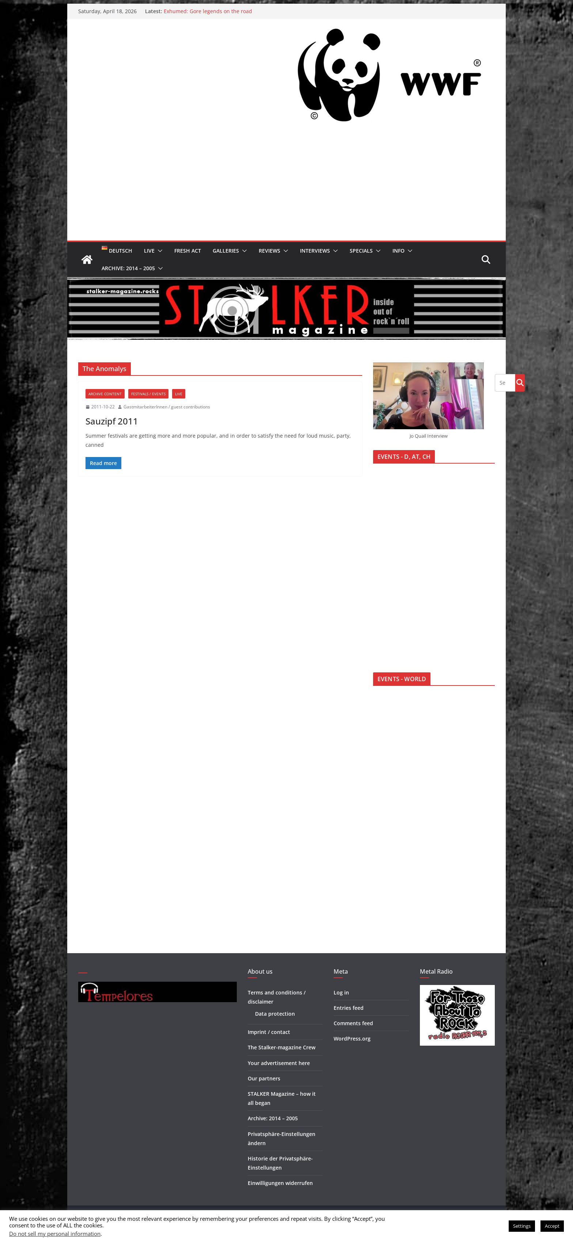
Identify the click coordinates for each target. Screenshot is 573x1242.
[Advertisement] (286, 186)
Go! (520, 382)
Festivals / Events (148, 393)
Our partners (264, 1078)
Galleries (226, 250)
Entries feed (349, 1007)
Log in (341, 992)
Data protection (275, 1013)
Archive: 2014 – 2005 (128, 268)
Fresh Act (187, 250)
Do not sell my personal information (54, 1233)
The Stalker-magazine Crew (281, 1047)
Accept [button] (552, 1226)
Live (149, 250)
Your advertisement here (279, 1063)
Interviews (315, 250)
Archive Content (105, 393)
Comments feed (353, 1023)
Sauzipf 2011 (112, 421)
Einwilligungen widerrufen (280, 1182)
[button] (159, 251)
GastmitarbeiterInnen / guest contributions (167, 407)
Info (398, 250)
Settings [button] (522, 1226)
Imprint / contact (269, 1031)
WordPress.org (352, 1038)
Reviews (269, 250)
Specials (361, 250)
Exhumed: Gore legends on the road (208, 11)
